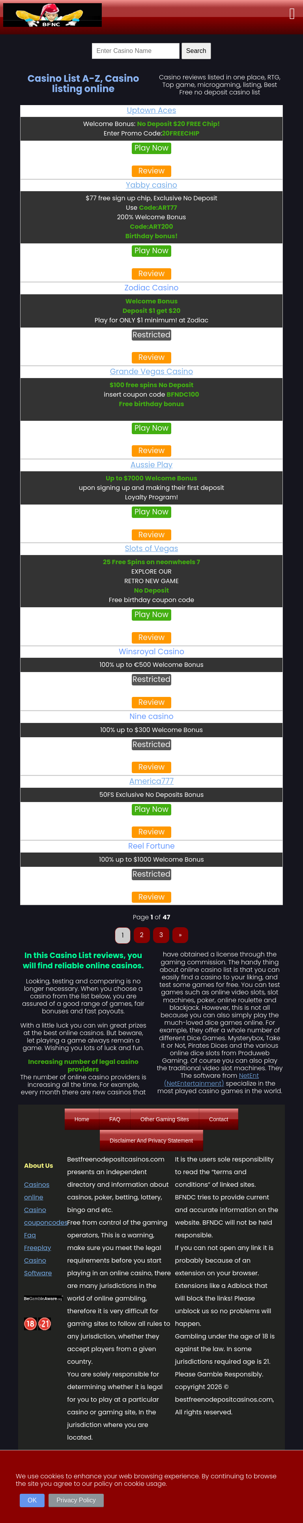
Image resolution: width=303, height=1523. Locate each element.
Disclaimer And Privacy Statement (151, 1140)
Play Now (151, 148)
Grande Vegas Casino (151, 371)
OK (32, 1500)
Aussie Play (152, 464)
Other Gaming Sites (164, 1119)
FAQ (114, 1119)
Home (82, 1119)
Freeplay (37, 1247)
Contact (218, 1119)
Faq (30, 1235)
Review (151, 171)
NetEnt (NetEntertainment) (211, 1079)
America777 (151, 781)
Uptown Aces (151, 110)
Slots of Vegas (151, 548)
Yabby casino (151, 185)
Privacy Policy (76, 1500)
